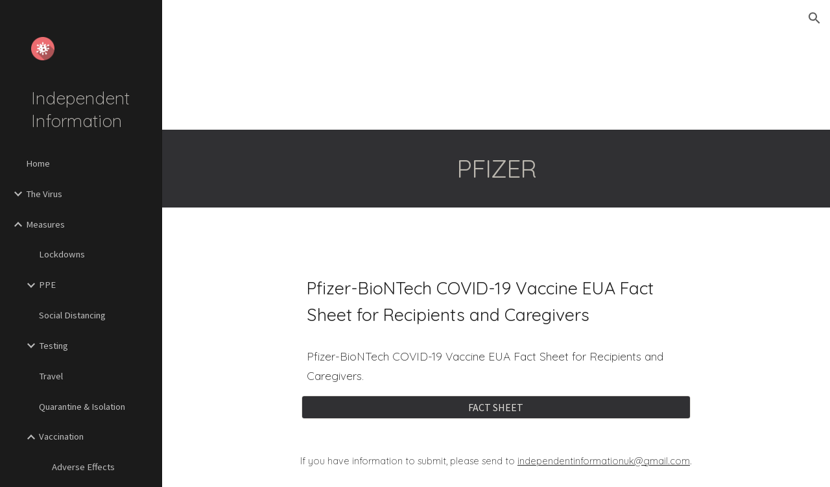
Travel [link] (51, 376)
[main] (496, 168)
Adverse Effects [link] (83, 467)
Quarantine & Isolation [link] (82, 406)
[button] (814, 18)
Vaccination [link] (61, 436)
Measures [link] (45, 224)
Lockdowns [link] (62, 254)
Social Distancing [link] (72, 315)
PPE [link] (47, 285)
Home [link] (38, 163)
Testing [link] (53, 345)
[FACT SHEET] (495, 407)
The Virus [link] (44, 194)
